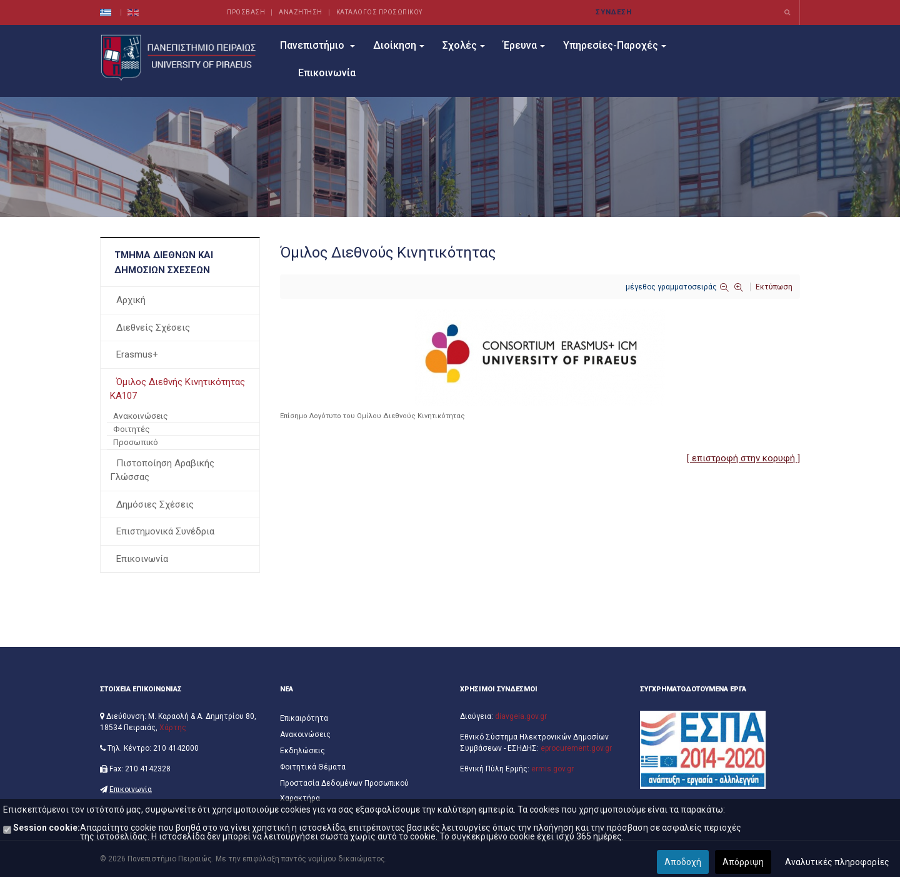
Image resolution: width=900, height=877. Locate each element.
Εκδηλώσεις (302, 750)
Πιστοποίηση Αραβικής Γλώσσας (162, 470)
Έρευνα (524, 45)
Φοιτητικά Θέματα (313, 767)
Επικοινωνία (327, 73)
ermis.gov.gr (552, 768)
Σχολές (463, 45)
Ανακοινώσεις (140, 416)
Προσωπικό (135, 442)
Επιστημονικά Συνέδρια (165, 531)
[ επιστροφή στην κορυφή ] (743, 458)
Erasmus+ (137, 354)
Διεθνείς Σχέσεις (153, 327)
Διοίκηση (398, 45)
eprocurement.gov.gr (576, 748)
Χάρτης (172, 727)
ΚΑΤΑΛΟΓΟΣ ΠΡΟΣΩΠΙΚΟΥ (379, 12)
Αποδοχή (682, 862)
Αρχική (131, 300)
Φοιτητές (131, 429)
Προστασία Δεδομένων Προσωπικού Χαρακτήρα (344, 791)
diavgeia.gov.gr (521, 716)
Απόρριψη (743, 862)
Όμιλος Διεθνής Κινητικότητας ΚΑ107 (177, 389)
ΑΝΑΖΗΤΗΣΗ (300, 12)
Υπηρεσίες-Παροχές (614, 45)
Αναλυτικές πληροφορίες (837, 862)
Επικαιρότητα (304, 718)
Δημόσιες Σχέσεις (155, 504)
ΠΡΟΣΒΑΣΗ (246, 12)
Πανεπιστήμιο (317, 45)
